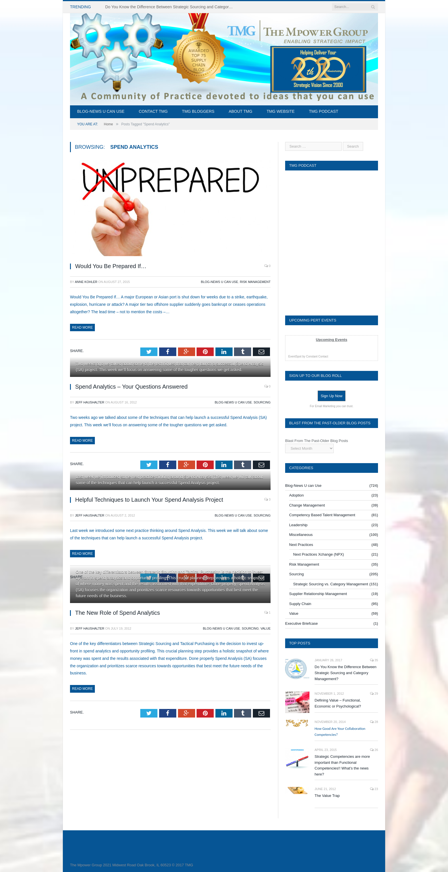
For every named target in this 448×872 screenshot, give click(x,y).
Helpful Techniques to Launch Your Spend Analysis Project (149, 500)
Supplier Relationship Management (318, 594)
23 (374, 789)
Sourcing (262, 402)
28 (374, 722)
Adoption (296, 495)
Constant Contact (317, 356)
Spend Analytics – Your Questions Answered (131, 386)
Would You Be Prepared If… (111, 266)
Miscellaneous (301, 535)
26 (374, 750)
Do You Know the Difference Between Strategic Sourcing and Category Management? (346, 673)
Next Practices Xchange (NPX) (318, 554)
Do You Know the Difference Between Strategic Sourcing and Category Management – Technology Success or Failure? (171, 7)
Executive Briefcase (301, 623)
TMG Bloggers (198, 111)
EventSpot (294, 356)
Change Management (307, 505)
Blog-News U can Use (101, 111)
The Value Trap (327, 795)
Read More (82, 327)
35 (374, 660)
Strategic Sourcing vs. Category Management (330, 584)
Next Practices (301, 545)
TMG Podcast (323, 111)
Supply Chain (300, 604)
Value (266, 628)
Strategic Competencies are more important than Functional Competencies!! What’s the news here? (342, 765)
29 (374, 693)
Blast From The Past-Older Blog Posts (316, 441)
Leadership (298, 525)
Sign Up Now (332, 396)
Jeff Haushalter (89, 402)
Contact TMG (153, 111)
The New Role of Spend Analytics (117, 613)
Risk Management (255, 282)
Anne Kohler (86, 282)
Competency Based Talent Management (322, 515)
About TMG (240, 111)
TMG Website (281, 111)
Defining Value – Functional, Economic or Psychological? (338, 703)
